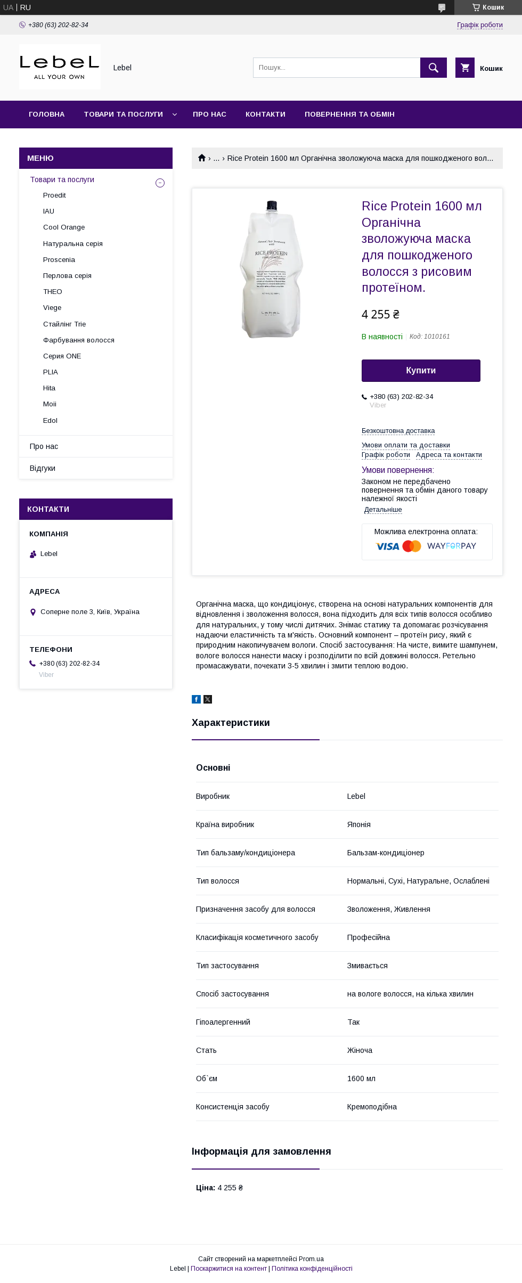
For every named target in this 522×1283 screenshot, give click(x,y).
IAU (48, 211)
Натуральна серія (73, 244)
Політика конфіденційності (312, 1268)
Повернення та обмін (350, 114)
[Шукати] (433, 68)
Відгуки (42, 468)
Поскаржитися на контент (229, 1268)
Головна (46, 114)
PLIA (50, 372)
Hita (49, 388)
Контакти (266, 114)
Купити (421, 370)
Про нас (209, 114)
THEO (52, 292)
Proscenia (59, 260)
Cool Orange (64, 227)
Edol (50, 420)
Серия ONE (62, 356)
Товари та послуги (123, 114)
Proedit (54, 195)
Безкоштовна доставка (398, 431)
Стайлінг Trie (64, 324)
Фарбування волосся (79, 340)
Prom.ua (311, 1259)
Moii (49, 404)
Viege (52, 308)
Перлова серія (67, 276)
